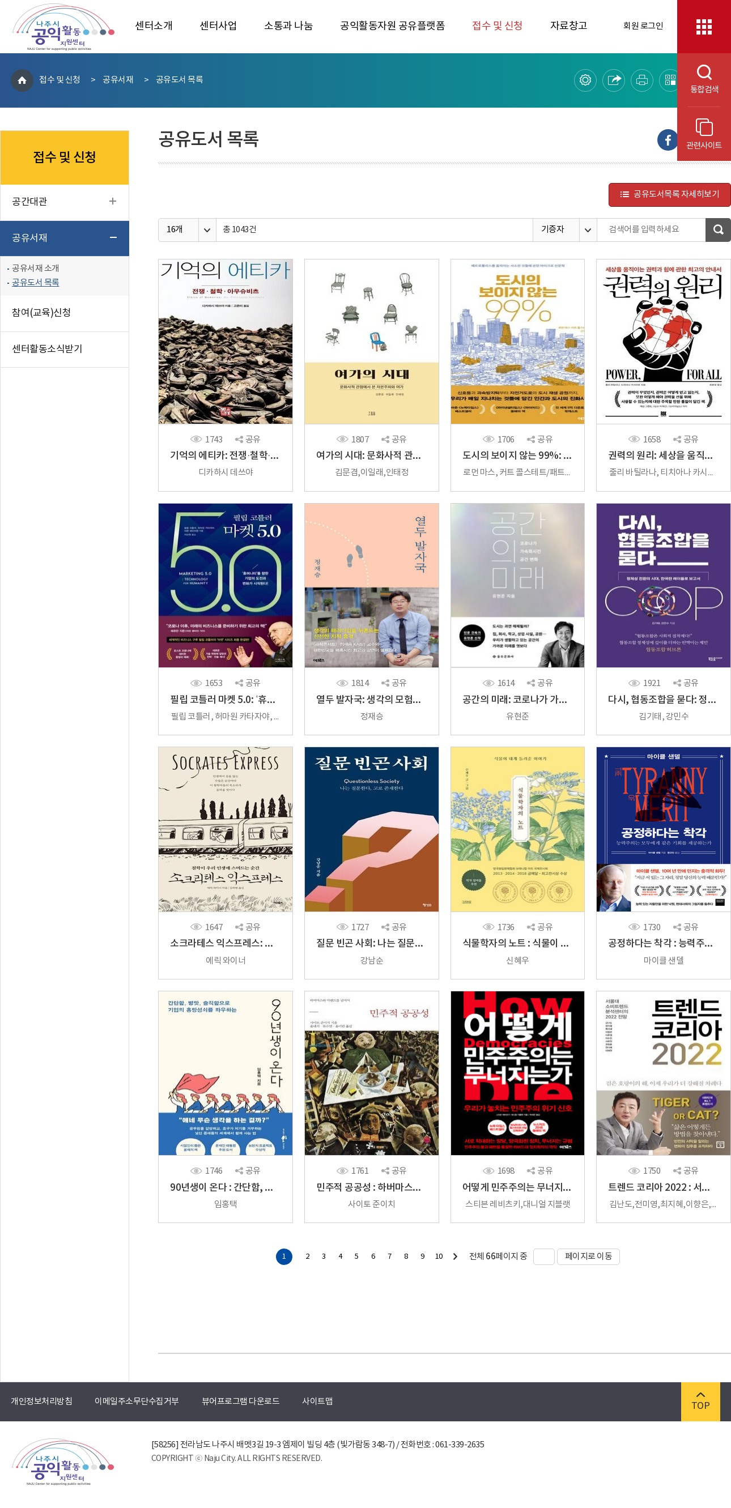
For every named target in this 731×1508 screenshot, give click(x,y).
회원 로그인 (643, 26)
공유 (248, 440)
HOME (22, 80)
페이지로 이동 (585, 1257)
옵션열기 (207, 230)
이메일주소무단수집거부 (137, 1402)
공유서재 (118, 80)
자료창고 (569, 26)
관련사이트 (704, 134)
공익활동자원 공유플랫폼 (392, 26)
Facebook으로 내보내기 (668, 140)
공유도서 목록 (179, 80)
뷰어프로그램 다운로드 (241, 1402)
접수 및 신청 (497, 26)
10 (439, 1257)
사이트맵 (317, 1402)
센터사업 (218, 26)
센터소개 (153, 26)
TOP (700, 1401)
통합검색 (698, 80)
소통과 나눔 (288, 26)
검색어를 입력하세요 (644, 230)
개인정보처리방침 (41, 1402)
